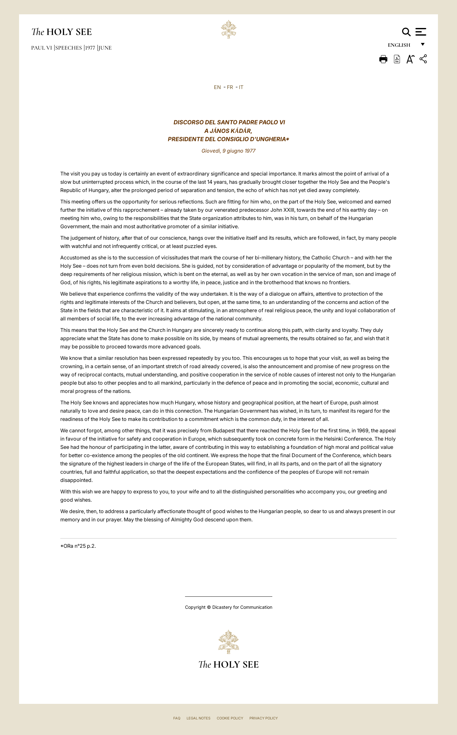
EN (217, 87)
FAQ (176, 718)
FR (230, 87)
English (402, 47)
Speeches (69, 47)
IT (241, 87)
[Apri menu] (420, 31)
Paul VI (42, 47)
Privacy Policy (263, 718)
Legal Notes (198, 718)
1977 (90, 47)
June (105, 47)
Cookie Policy (230, 718)
